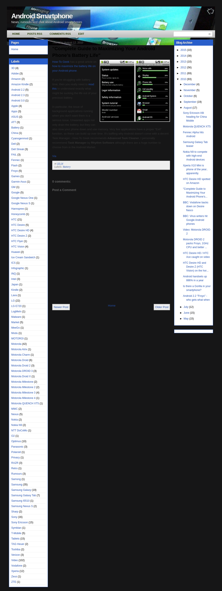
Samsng (16, 479)
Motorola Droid (19, 360)
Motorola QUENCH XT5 (25, 403)
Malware (16, 316)
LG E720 (16, 306)
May (186, 318)
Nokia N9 (16, 425)
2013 (184, 61)
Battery (15, 127)
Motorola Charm (20, 354)
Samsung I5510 (20, 500)
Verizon (15, 554)
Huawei (15, 252)
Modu (14, 333)
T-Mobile (16, 533)
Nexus (15, 414)
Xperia (15, 571)
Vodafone (16, 565)
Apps (14, 111)
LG (13, 300)
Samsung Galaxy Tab (23, 495)
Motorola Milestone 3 (23, 392)
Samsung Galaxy (21, 489)
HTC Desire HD (20, 230)
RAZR (14, 462)
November (190, 90)
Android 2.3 (17, 95)
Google (15, 192)
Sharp (14, 511)
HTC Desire (18, 224)
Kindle (14, 289)
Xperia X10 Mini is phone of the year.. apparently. (195, 169)
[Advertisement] (103, 293)
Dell (13, 143)
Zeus (14, 576)
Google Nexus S (20, 203)
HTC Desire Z (19, 235)
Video (14, 560)
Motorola (16, 343)
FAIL (14, 154)
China (14, 133)
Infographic (17, 268)
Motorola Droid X (21, 376)
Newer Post (61, 307)
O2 (13, 435)
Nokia (14, 419)
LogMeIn (16, 311)
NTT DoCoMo (19, 430)
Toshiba (15, 549)
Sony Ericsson (19, 522)
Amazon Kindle (20, 84)
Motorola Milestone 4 (23, 398)
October (189, 96)
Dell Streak (17, 149)
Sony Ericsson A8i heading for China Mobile (195, 116)
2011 (184, 73)
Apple (14, 106)
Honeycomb (18, 214)
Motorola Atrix (19, 349)
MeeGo (15, 327)
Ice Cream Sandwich (23, 257)
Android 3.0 (17, 100)
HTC (14, 219)
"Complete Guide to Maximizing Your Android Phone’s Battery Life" (103, 52)
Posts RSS (34, 33)
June (187, 312)
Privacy (15, 457)
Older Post (161, 307)
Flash (14, 165)
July (186, 306)
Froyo (14, 170)
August (188, 107)
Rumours (16, 473)
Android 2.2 (17, 89)
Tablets (15, 538)
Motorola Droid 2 (21, 365)
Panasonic (17, 446)
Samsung (16, 484)
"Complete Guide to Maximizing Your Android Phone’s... (195, 192)
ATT (13, 122)
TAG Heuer (17, 544)
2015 (184, 49)
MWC (14, 408)
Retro (14, 468)
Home (16, 33)
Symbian (16, 527)
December (190, 84)
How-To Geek (60, 61)
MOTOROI (17, 338)
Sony (14, 517)
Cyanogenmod (19, 138)
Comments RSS (60, 33)
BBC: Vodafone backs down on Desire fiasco (195, 206)
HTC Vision (17, 246)
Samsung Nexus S (22, 506)
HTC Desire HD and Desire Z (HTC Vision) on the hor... (196, 266)
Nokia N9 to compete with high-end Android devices (195, 155)
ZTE (13, 581)
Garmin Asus (18, 181)
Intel (13, 279)
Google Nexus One (22, 197)
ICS (13, 262)
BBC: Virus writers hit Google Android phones (195, 220)
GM (13, 187)
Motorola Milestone (22, 381)
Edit (81, 33)
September (190, 101)
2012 (184, 67)
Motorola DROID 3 (22, 371)
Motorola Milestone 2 (23, 387)
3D (13, 68)
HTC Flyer (17, 241)
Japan (14, 284)
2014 (184, 55)
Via (54, 156)
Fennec (15, 160)
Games (15, 176)
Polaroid (16, 452)
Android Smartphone (41, 16)
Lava (14, 295)
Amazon (16, 78)
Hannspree (17, 208)
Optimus (16, 441)
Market (15, 322)
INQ (13, 273)
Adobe (15, 73)
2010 (184, 79)
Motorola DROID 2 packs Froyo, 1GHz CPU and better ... (196, 243)
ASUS (14, 116)
